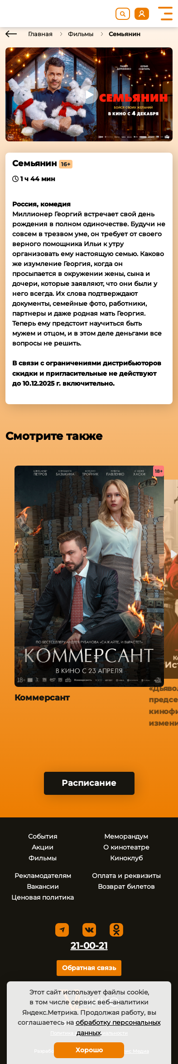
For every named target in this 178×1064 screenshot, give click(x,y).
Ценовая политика (42, 897)
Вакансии (43, 886)
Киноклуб (126, 858)
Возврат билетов (126, 886)
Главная (40, 33)
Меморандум (126, 836)
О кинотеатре (126, 847)
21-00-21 (89, 945)
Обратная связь (89, 968)
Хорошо (89, 1050)
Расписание (89, 783)
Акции (42, 847)
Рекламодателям (42, 876)
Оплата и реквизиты (126, 876)
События (42, 836)
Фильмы (80, 33)
